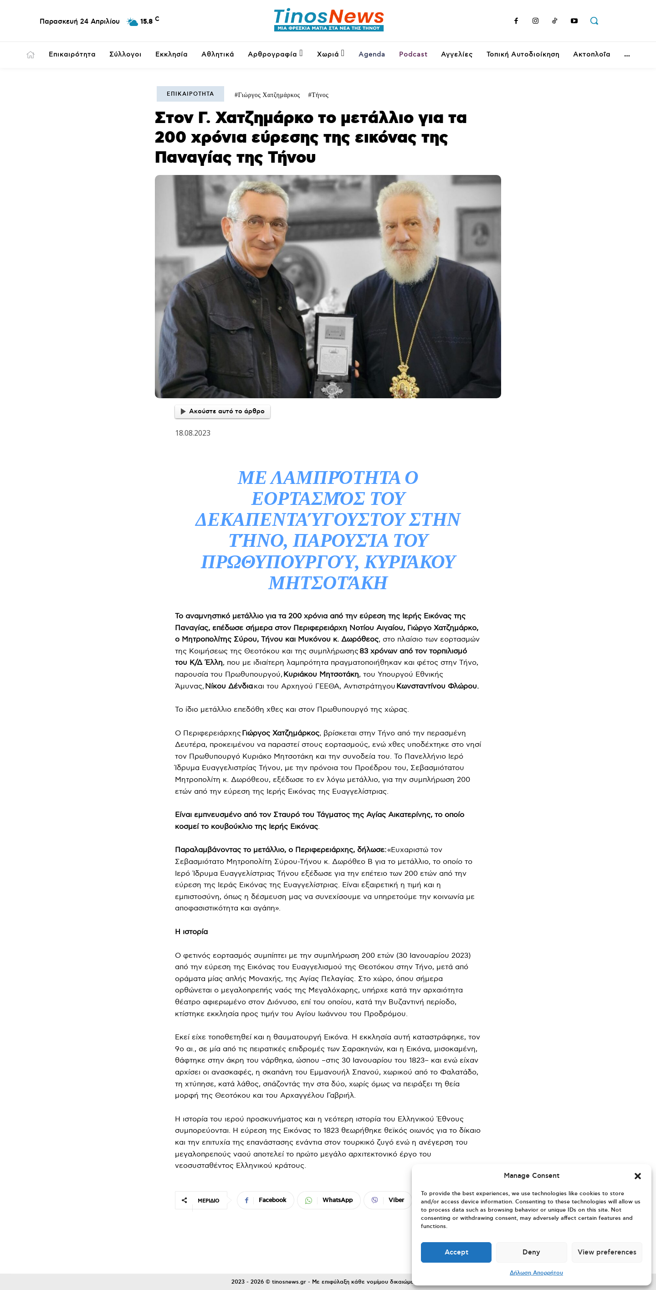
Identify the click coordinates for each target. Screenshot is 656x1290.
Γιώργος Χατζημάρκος (269, 95)
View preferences (607, 1252)
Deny (531, 1252)
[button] (637, 1176)
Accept (456, 1252)
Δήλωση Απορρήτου (536, 1272)
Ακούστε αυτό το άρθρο (223, 411)
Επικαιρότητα (190, 94)
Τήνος (320, 95)
